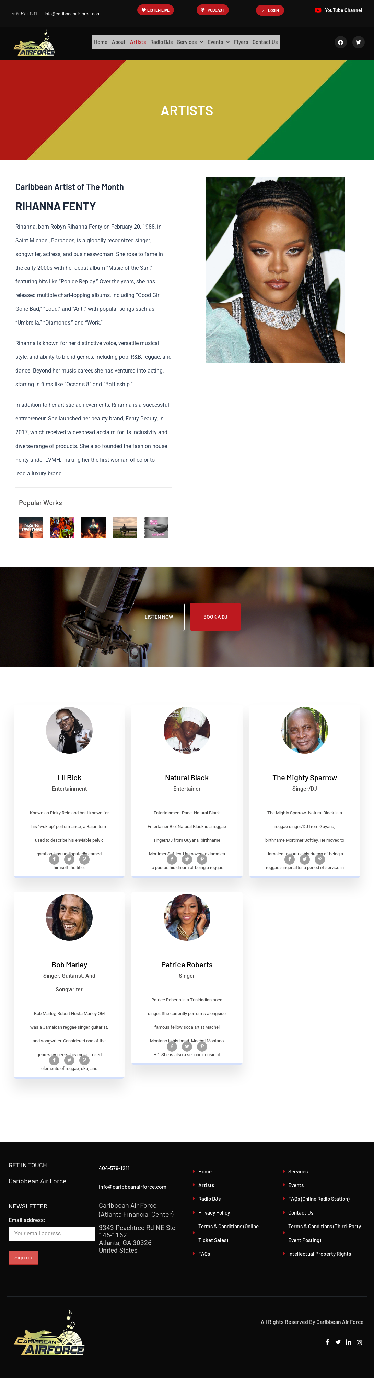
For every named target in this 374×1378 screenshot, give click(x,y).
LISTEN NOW (159, 617)
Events (221, 42)
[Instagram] (358, 1343)
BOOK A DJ (215, 617)
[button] (190, 42)
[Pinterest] (84, 883)
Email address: (52, 1229)
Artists (133, 42)
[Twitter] (69, 883)
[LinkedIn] (346, 1343)
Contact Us (272, 42)
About (112, 42)
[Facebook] (54, 883)
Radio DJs (159, 42)
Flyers (246, 42)
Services (190, 42)
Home (92, 42)
